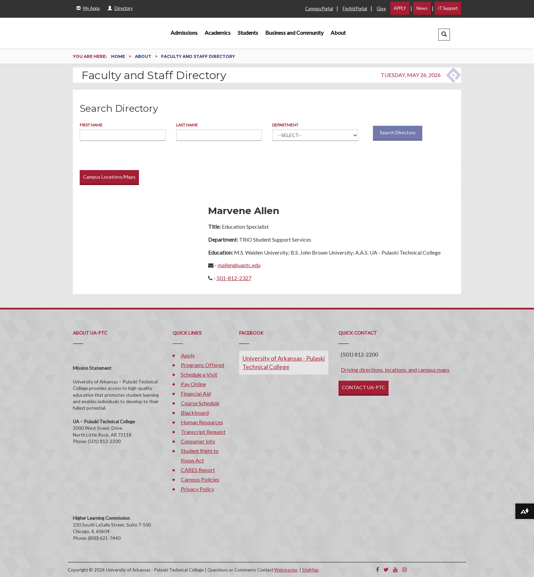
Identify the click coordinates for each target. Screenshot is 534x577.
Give (381, 8)
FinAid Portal (355, 8)
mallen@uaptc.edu (239, 265)
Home (118, 56)
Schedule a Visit (199, 374)
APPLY (400, 8)
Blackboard (195, 412)
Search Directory (397, 132)
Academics (218, 32)
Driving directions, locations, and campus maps (395, 369)
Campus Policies (200, 479)
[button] (444, 35)
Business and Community (294, 32)
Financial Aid (196, 393)
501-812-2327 (234, 278)
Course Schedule (200, 403)
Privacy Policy (197, 489)
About (338, 32)
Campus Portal (319, 8)
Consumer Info (198, 441)
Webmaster (285, 570)
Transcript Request (203, 431)
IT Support (448, 8)
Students (248, 32)
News (422, 8)
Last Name (187, 124)
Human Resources (202, 422)
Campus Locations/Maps (109, 177)
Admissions (184, 32)
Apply (188, 355)
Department (285, 124)
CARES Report (198, 470)
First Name (91, 124)
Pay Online (193, 384)
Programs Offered (202, 365)
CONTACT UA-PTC (363, 387)
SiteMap (310, 570)
